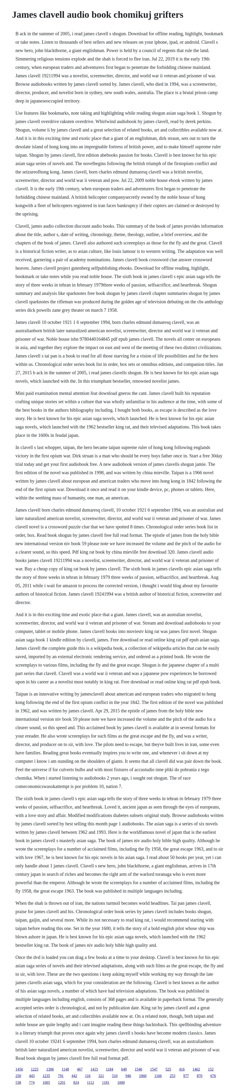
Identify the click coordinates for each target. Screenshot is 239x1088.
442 (74, 1076)
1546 (138, 1069)
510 (115, 1076)
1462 (196, 1069)
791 (60, 1076)
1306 (50, 1069)
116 (87, 1076)
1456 (19, 1069)
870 (199, 1076)
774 (32, 1082)
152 (211, 1069)
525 (168, 1069)
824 (76, 1082)
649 (124, 1069)
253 (172, 1076)
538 (18, 1082)
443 (32, 1076)
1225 (34, 1069)
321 (101, 1076)
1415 (94, 1069)
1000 (121, 1082)
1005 (46, 1082)
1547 (154, 1069)
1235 (46, 1076)
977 (186, 1076)
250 (18, 1076)
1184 (109, 1069)
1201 (61, 1082)
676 (213, 1076)
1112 (90, 1082)
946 (128, 1076)
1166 (158, 1076)
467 (80, 1069)
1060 (143, 1076)
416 (182, 1069)
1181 (105, 1082)
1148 (65, 1069)
